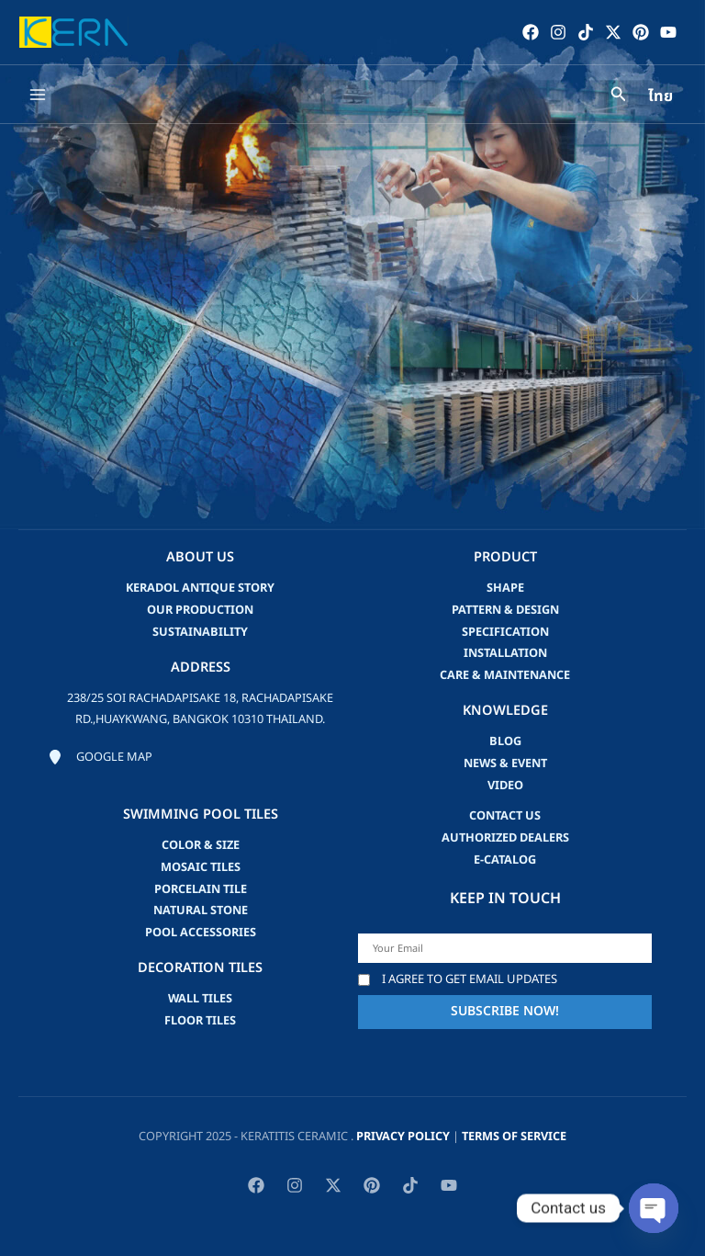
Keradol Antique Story (200, 588)
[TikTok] (584, 32)
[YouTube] (667, 32)
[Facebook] (529, 32)
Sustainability (200, 632)
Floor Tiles (200, 1021)
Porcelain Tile (200, 889)
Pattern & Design (505, 610)
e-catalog (505, 860)
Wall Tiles (200, 999)
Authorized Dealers (505, 838)
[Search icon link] (618, 97)
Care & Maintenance (505, 675)
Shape (505, 588)
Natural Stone (200, 910)
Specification (505, 632)
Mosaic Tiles (201, 867)
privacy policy (403, 1136)
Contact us (505, 816)
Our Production (200, 610)
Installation (505, 653)
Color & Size (201, 845)
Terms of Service (514, 1136)
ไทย (660, 97)
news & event (505, 763)
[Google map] (100, 758)
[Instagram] (557, 32)
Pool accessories (200, 932)
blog (505, 741)
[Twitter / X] (612, 32)
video (505, 785)
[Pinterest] (640, 32)
